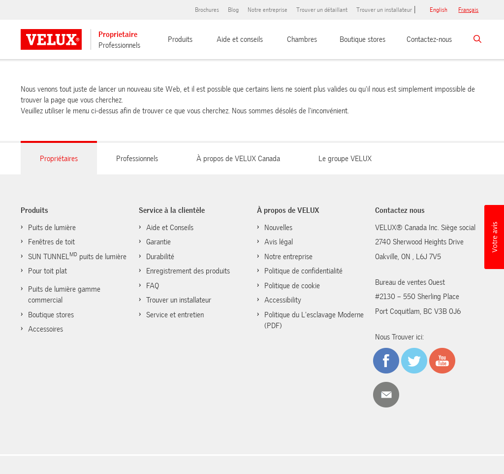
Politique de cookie (292, 285)
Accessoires (45, 329)
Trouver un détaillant (321, 9)
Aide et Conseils (169, 227)
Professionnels (119, 45)
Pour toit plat (47, 271)
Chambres (302, 39)
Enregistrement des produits (188, 271)
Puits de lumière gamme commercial (64, 295)
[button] (494, 237)
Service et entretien (175, 314)
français (468, 9)
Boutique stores (362, 39)
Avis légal (278, 241)
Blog (233, 9)
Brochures (207, 9)
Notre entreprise (267, 9)
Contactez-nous (429, 39)
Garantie (158, 241)
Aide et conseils (240, 39)
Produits (180, 39)
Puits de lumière (52, 227)
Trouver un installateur (384, 9)
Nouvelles (278, 227)
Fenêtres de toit (51, 241)
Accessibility (282, 300)
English (438, 9)
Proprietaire (117, 34)
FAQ (152, 285)
